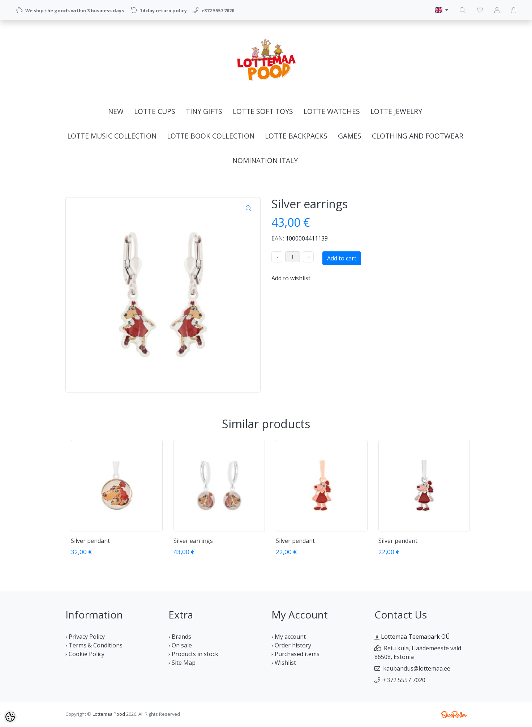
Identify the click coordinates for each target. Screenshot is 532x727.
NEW (116, 111)
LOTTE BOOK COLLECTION (210, 136)
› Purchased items (295, 654)
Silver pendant (90, 541)
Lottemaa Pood (109, 714)
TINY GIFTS (204, 111)
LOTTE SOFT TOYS (263, 111)
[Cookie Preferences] (10, 716)
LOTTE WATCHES (332, 111)
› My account (288, 637)
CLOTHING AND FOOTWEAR (417, 136)
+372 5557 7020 (404, 680)
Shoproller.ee (454, 714)
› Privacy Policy (85, 637)
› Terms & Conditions (94, 645)
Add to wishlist (290, 278)
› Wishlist (283, 663)
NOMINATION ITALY (265, 160)
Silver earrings (193, 541)
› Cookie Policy (84, 654)
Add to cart (341, 258)
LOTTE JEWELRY (396, 111)
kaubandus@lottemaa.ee (416, 668)
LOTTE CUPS (154, 111)
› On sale (180, 645)
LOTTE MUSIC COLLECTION (111, 136)
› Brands (179, 637)
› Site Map (182, 663)
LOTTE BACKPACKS (296, 136)
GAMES (349, 136)
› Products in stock (193, 654)
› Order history (291, 645)
